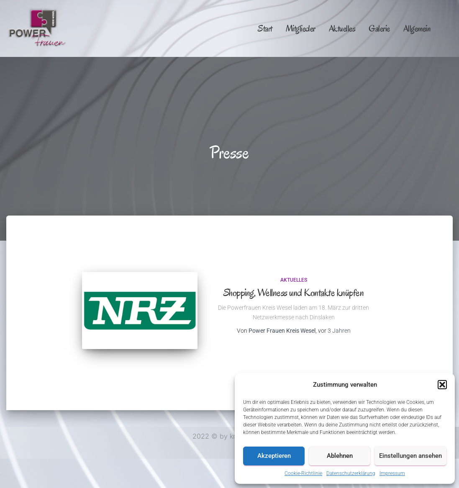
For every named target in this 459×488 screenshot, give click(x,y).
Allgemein (417, 28)
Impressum (392, 473)
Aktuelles (342, 28)
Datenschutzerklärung (350, 473)
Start (265, 28)
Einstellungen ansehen (410, 456)
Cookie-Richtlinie (303, 473)
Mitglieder (300, 28)
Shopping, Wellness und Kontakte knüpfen (293, 292)
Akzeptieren (274, 456)
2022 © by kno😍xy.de (229, 436)
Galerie (379, 28)
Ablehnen (340, 456)
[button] (442, 384)
